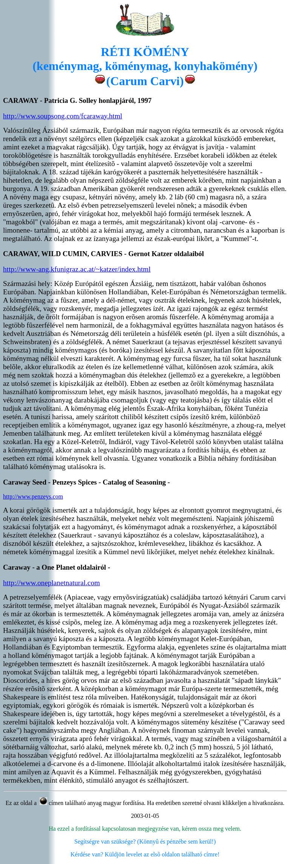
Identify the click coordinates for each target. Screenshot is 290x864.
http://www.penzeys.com (33, 496)
